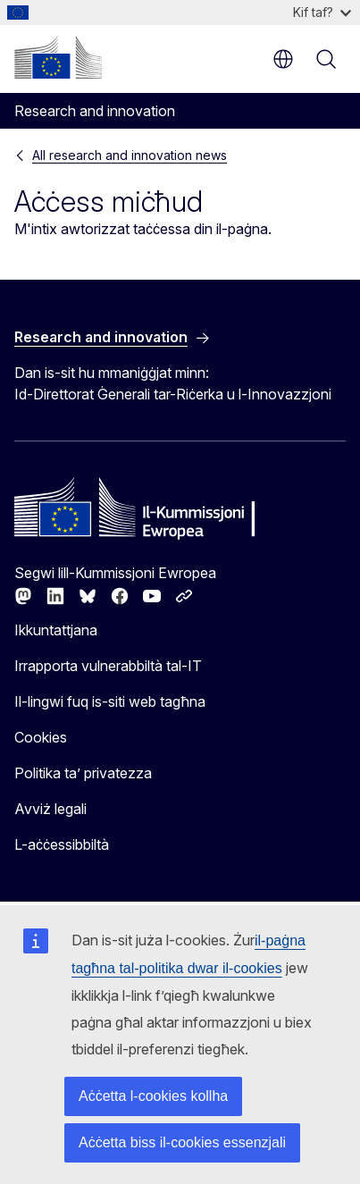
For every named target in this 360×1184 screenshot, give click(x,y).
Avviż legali (50, 809)
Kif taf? (322, 12)
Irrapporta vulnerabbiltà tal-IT (108, 666)
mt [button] (283, 59)
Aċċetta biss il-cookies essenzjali (182, 1142)
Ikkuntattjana (55, 630)
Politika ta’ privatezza (83, 773)
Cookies (40, 737)
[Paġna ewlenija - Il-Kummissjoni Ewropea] (58, 57)
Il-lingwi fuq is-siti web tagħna (109, 701)
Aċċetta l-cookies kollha (153, 1096)
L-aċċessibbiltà (61, 844)
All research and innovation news (129, 155)
